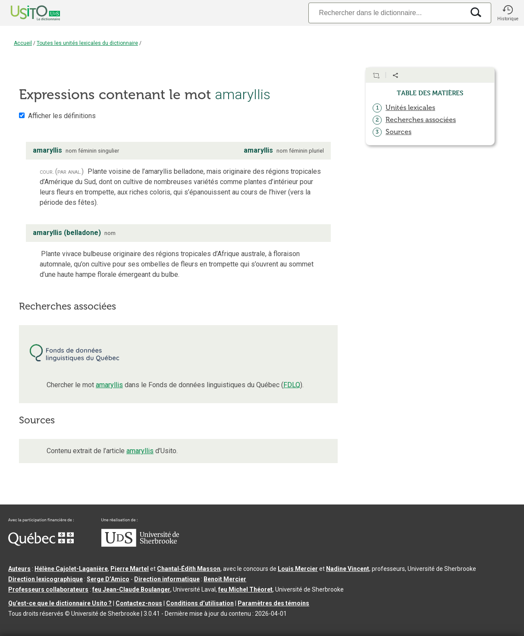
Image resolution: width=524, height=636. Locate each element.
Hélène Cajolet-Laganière (71, 568)
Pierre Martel (129, 568)
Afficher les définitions (62, 116)
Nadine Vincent (347, 568)
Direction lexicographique (45, 579)
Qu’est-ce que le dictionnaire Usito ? (60, 603)
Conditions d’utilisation (200, 603)
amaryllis (109, 385)
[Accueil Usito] (26, 13)
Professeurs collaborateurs (48, 589)
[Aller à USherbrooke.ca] (140, 544)
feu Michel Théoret (245, 589)
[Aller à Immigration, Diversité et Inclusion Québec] (41, 543)
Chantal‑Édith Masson (188, 568)
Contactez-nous (139, 603)
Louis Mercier (298, 568)
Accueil (23, 43)
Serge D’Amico (108, 579)
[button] (508, 13)
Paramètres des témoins (273, 603)
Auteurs (19, 568)
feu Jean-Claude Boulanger (131, 589)
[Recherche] (386, 12)
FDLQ (291, 385)
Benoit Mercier (225, 579)
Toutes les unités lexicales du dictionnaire (87, 43)
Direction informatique (167, 579)
